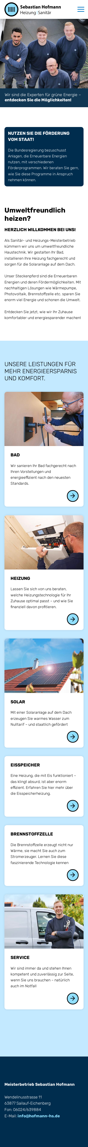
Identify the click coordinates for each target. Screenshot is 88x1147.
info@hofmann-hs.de (39, 1116)
